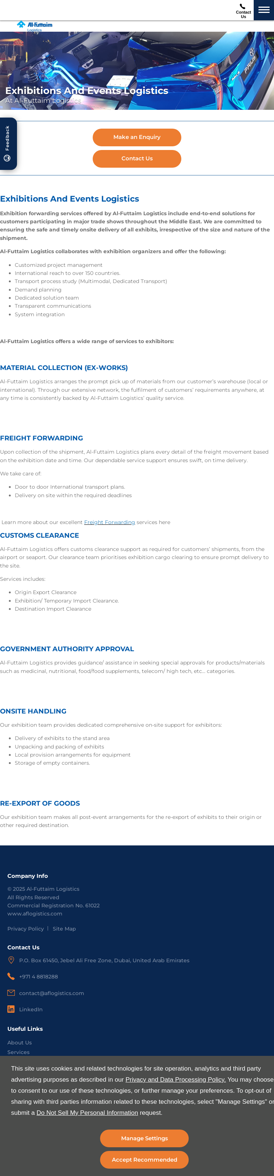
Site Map (64, 928)
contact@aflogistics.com (51, 993)
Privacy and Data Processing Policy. (176, 1079)
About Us (19, 1042)
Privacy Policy (25, 928)
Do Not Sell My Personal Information (87, 1112)
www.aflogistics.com (34, 913)
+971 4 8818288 (38, 976)
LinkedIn (31, 1009)
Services (18, 1052)
